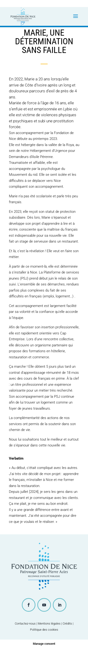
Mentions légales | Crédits (55, 623)
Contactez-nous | (26, 623)
